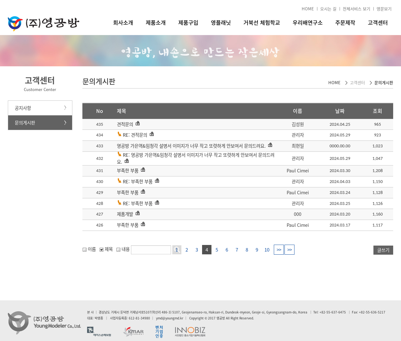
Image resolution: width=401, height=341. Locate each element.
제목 (106, 249)
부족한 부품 (127, 170)
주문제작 (345, 22)
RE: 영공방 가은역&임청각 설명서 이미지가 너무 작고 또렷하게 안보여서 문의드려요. (195, 158)
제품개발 (125, 214)
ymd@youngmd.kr (169, 318)
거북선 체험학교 (261, 22)
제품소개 (156, 22)
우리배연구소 (308, 22)
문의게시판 (25, 122)
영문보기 (384, 9)
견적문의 (125, 124)
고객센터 (378, 22)
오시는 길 (328, 9)
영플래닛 (221, 22)
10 (266, 249)
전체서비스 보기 (356, 9)
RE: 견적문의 (135, 134)
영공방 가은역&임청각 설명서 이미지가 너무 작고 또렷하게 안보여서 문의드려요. (191, 145)
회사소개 (123, 22)
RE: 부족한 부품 (138, 181)
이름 (89, 249)
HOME (308, 9)
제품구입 (188, 22)
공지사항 (23, 107)
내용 (123, 249)
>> (279, 249)
